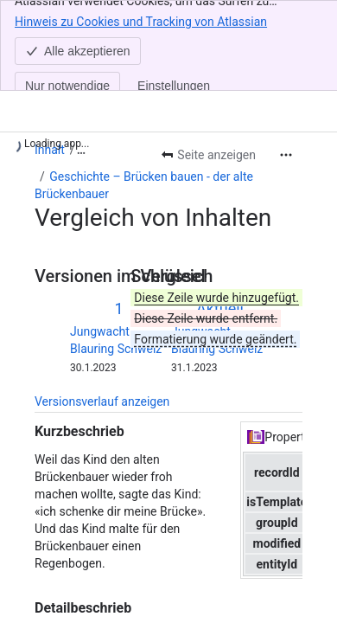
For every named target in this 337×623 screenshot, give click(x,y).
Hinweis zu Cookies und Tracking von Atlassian (141, 21)
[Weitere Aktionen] (286, 155)
